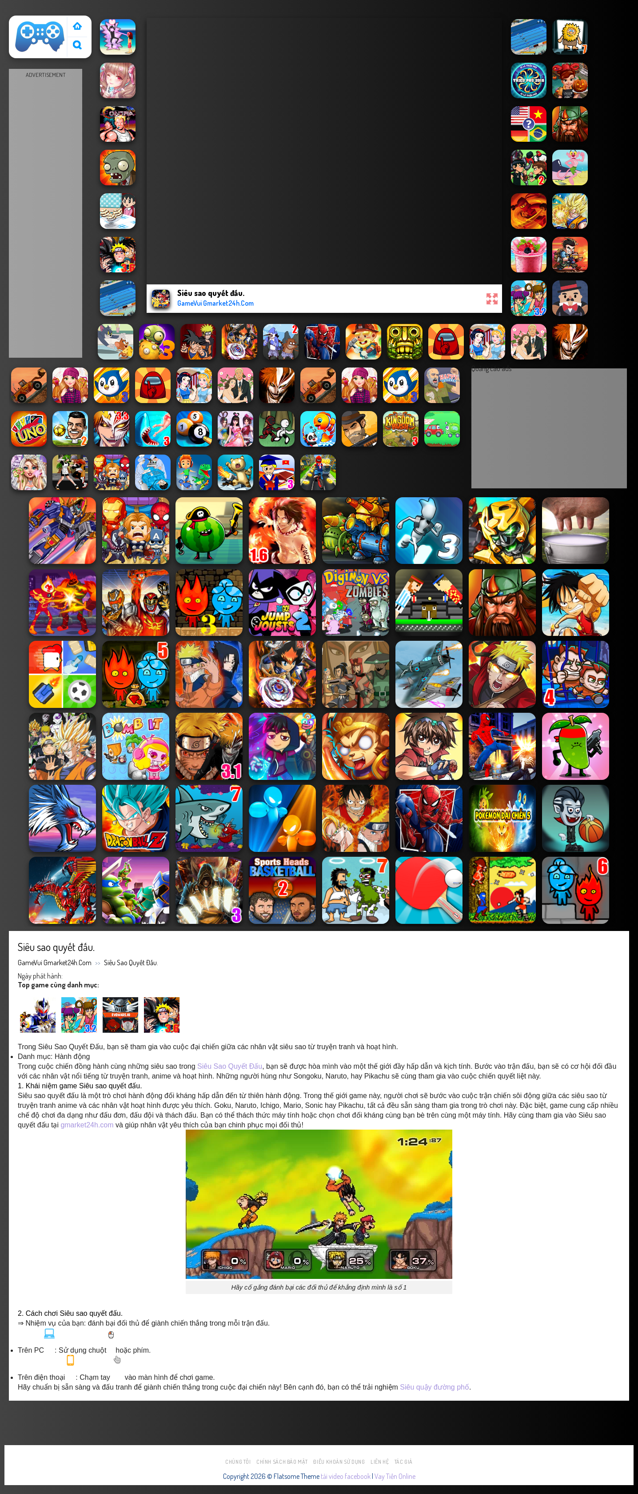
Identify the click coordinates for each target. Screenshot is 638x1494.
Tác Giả (404, 1461)
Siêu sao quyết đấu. (131, 962)
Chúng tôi (238, 1461)
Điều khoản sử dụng (339, 1461)
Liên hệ (380, 1461)
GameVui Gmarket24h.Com (55, 962)
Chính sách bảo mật (282, 1461)
